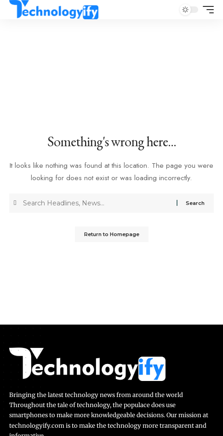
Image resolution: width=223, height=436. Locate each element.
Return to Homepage (111, 234)
